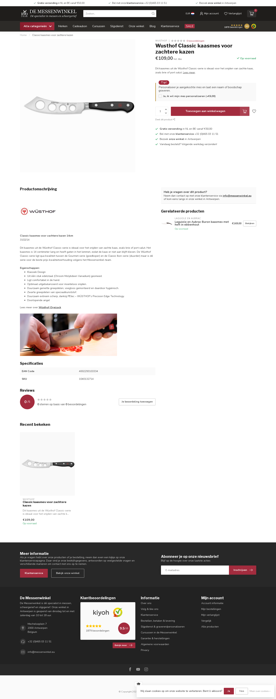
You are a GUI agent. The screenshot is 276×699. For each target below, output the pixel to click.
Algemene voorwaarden (155, 644)
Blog (152, 26)
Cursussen (98, 26)
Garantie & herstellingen (155, 638)
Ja (229, 691)
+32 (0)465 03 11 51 (39, 641)
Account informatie (212, 603)
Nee (241, 691)
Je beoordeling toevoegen (137, 401)
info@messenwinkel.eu (237, 195)
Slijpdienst (116, 26)
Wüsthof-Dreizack (50, 307)
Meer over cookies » (260, 691)
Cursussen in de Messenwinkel (159, 632)
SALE (189, 26)
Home (23, 35)
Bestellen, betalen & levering (158, 621)
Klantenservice (170, 26)
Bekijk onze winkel (67, 573)
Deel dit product (165, 119)
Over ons (146, 603)
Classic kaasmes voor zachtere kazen (52, 35)
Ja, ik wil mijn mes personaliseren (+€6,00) (189, 96)
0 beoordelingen (195, 40)
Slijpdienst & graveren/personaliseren (163, 626)
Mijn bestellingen (211, 609)
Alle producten (210, 626)
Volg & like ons (149, 609)
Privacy (145, 650)
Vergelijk (206, 621)
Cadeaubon (80, 26)
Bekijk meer (123, 645)
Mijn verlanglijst (210, 615)
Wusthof (161, 41)
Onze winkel (136, 26)
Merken (62, 26)
